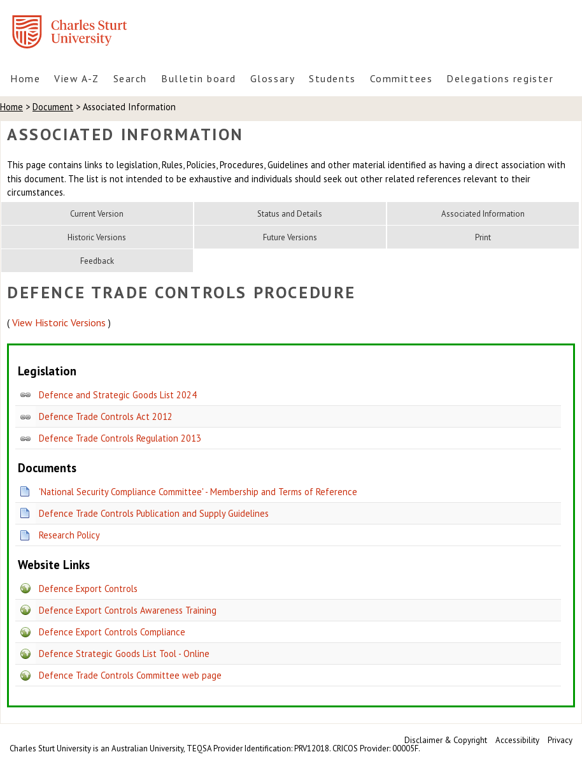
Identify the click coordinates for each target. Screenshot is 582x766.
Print (483, 237)
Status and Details (289, 213)
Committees (401, 78)
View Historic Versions (59, 322)
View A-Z (76, 78)
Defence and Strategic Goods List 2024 (118, 395)
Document (52, 107)
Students (332, 78)
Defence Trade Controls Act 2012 (106, 416)
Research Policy (69, 535)
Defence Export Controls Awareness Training (127, 610)
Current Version (97, 213)
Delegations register (499, 78)
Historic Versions (96, 237)
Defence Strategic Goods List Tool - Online (124, 653)
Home (25, 78)
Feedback (97, 261)
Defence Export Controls (88, 588)
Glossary (272, 78)
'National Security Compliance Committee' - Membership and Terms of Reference (198, 492)
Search (130, 78)
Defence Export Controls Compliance (112, 632)
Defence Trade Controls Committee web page (130, 675)
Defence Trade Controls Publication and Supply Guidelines (154, 513)
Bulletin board (198, 78)
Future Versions (290, 237)
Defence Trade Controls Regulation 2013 (120, 438)
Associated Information (483, 213)
